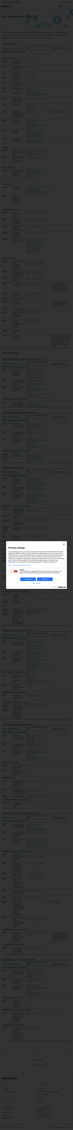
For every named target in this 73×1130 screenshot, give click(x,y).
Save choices (36, 583)
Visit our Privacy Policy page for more (19, 565)
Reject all (45, 579)
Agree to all (28, 579)
